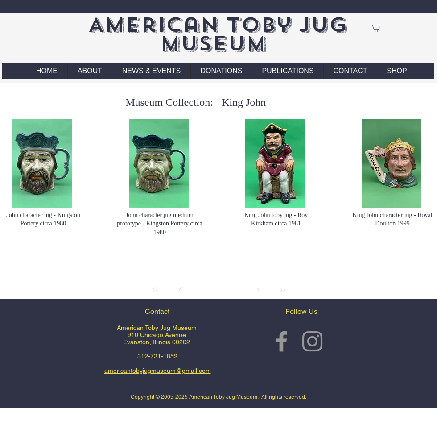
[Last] (282, 290)
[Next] (257, 290)
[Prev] (181, 290)
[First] (156, 290)
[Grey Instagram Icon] (312, 341)
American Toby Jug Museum (217, 34)
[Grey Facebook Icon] (281, 341)
